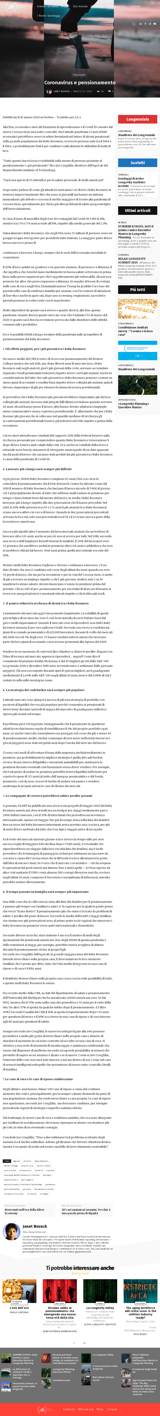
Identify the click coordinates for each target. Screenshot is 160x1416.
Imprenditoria (127, 395)
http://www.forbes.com (34, 1232)
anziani (27, 1161)
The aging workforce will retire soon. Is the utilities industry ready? (140, 1312)
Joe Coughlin (27, 1180)
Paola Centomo (19, 1312)
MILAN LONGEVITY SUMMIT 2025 (131, 259)
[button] (133, 23)
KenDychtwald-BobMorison (60, 1331)
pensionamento (11, 1189)
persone (27, 1189)
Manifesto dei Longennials (136, 135)
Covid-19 (39, 1170)
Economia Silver (17, 1302)
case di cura (27, 1166)
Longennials (124, 131)
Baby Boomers (42, 1161)
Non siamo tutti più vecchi (103, 1378)
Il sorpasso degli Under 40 (145, 1370)
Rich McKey (140, 1334)
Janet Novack (62, 91)
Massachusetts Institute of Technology (23, 1185)
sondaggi (123, 175)
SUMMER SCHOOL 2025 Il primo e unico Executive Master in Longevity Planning (135, 231)
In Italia (122, 222)
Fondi (100, 1303)
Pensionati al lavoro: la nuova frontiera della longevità (25, 1386)
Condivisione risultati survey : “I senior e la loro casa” (137, 328)
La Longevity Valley (100, 1308)
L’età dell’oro (19, 1308)
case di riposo (43, 1166)
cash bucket (10, 1170)
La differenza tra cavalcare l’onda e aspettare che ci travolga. (22, 1373)
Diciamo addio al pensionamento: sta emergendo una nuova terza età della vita (60, 1312)
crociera (50, 1170)
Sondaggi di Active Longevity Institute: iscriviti (137, 180)
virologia (44, 1194)
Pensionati (79, 75)
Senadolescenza (61, 1380)
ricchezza (32, 1194)
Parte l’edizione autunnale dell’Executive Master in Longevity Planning (145, 1359)
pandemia (50, 1185)
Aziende (140, 1303)
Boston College (11, 1166)
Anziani (60, 1303)
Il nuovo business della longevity (105, 1367)
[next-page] (84, 1343)
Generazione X (11, 1180)
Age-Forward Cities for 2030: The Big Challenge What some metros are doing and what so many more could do (145, 1387)
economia (123, 254)
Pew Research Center (44, 1189)
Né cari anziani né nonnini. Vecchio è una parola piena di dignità (86, 1211)
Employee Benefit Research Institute (22, 1175)
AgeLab (16, 1161)
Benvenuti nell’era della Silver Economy (24, 1211)
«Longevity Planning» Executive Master (133, 400)
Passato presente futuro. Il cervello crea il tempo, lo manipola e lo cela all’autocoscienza (65, 1359)
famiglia (47, 1175)
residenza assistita (13, 1194)
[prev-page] (75, 1343)
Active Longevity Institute (100, 1324)
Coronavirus (25, 1170)
